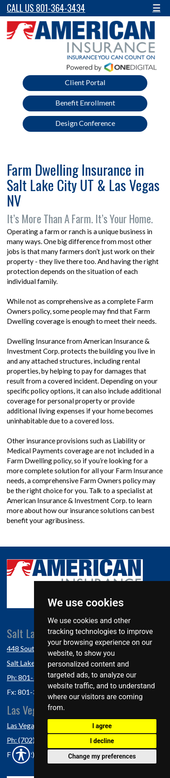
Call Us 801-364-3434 (46, 7)
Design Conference (85, 123)
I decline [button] (102, 740)
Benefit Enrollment (85, 102)
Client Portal (85, 82)
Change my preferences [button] (102, 756)
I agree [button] (102, 726)
